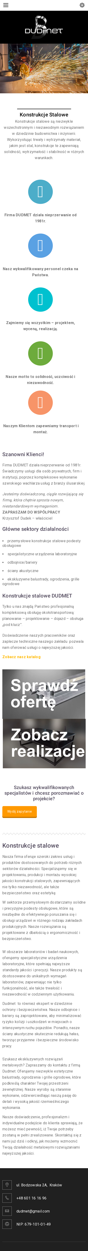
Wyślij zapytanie (19, 811)
